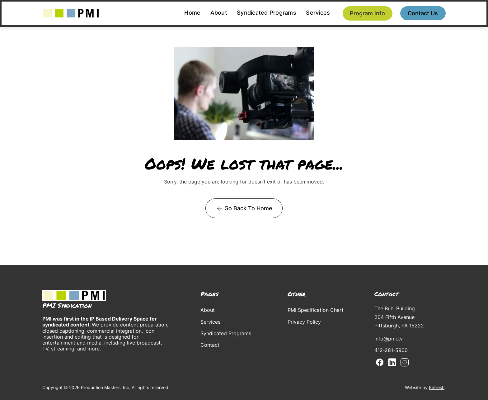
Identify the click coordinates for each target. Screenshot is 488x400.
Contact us (423, 13)
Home (192, 12)
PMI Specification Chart (316, 310)
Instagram (404, 362)
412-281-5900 (391, 350)
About (218, 12)
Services (318, 12)
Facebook (379, 362)
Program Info (367, 13)
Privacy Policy (304, 322)
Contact (209, 345)
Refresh (436, 387)
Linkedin (392, 362)
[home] (71, 13)
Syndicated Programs (266, 12)
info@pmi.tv (388, 339)
